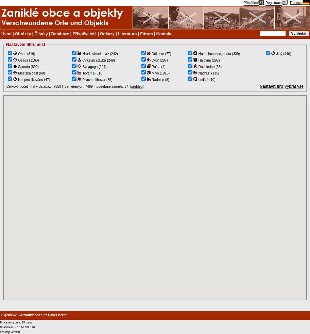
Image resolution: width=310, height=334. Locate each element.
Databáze (60, 34)
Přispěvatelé (85, 34)
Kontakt (164, 34)
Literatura (127, 34)
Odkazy (107, 34)
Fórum (146, 34)
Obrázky (23, 34)
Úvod (6, 34)
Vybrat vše (294, 86)
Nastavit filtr (271, 86)
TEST (155, 197)
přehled (136, 86)
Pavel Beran (57, 315)
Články (41, 34)
